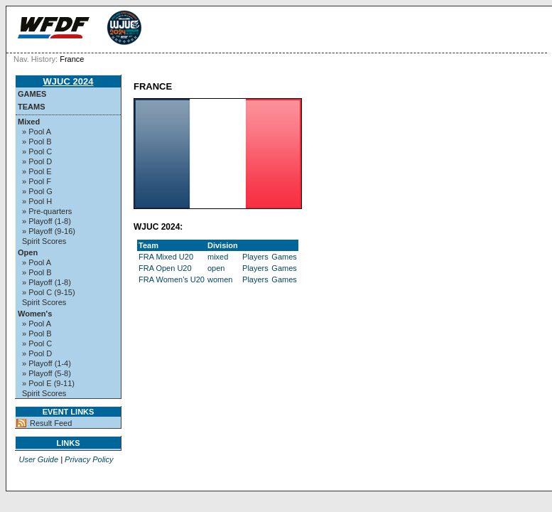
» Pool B (37, 141)
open (215, 268)
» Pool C (37, 151)
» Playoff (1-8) (46, 221)
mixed (217, 256)
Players (255, 256)
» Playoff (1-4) (46, 363)
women (219, 279)
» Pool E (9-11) (48, 383)
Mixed (29, 121)
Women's (35, 313)
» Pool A (36, 131)
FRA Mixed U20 (166, 256)
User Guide (38, 459)
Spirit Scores (44, 241)
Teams (31, 106)
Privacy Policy (89, 459)
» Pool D (37, 161)
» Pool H (37, 201)
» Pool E (37, 171)
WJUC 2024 (68, 81)
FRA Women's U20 (172, 279)
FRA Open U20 (165, 268)
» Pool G (37, 191)
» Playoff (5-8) (46, 373)
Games (32, 94)
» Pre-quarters (47, 211)
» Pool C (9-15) (48, 292)
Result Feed (51, 423)
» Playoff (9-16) (48, 231)
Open (28, 252)
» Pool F (36, 181)
